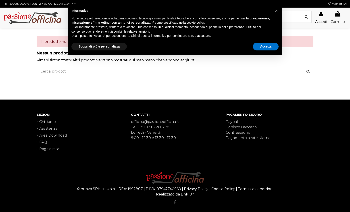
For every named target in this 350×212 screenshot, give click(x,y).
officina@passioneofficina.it (155, 122)
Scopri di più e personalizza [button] (99, 46)
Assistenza (48, 128)
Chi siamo (47, 122)
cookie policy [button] (195, 22)
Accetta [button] (265, 46)
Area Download (53, 135)
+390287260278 (19, 3)
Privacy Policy (196, 189)
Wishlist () (337, 3)
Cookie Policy (223, 189)
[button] (276, 10)
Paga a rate (49, 149)
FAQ (43, 142)
